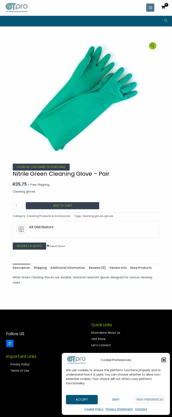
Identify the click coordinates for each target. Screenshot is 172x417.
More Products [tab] (141, 268)
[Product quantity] (18, 205)
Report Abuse (56, 246)
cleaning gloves (92, 216)
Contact (141, 409)
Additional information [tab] (67, 268)
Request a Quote (29, 246)
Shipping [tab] (40, 268)
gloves (108, 216)
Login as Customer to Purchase (41, 167)
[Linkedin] (10, 343)
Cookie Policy (94, 409)
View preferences (149, 399)
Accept (82, 399)
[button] (164, 360)
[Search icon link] (166, 21)
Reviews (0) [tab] (97, 268)
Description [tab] (21, 268)
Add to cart (62, 206)
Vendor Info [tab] (118, 268)
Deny (116, 399)
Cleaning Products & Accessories (49, 216)
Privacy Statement (119, 409)
